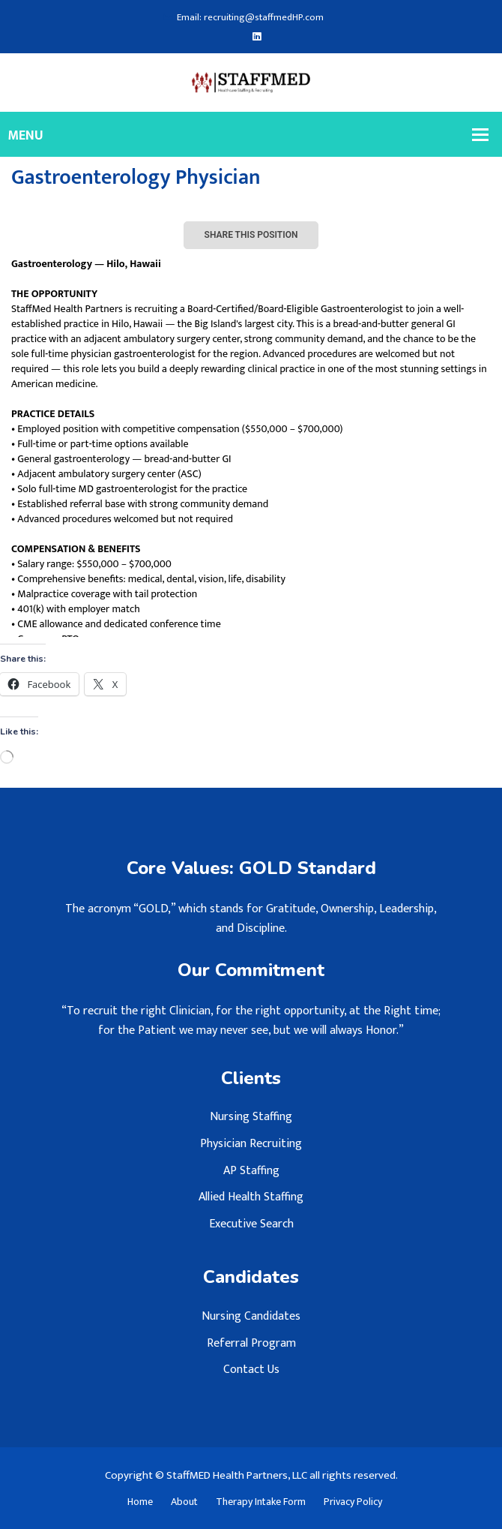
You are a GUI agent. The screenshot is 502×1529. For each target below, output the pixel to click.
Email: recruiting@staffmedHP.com (243, 18)
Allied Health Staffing (251, 1197)
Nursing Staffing (251, 1117)
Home (140, 1502)
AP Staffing (251, 1171)
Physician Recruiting (251, 1144)
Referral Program (251, 1343)
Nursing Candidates (251, 1316)
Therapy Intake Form (261, 1502)
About (184, 1502)
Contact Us (251, 1369)
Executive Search (251, 1224)
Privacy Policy (353, 1502)
